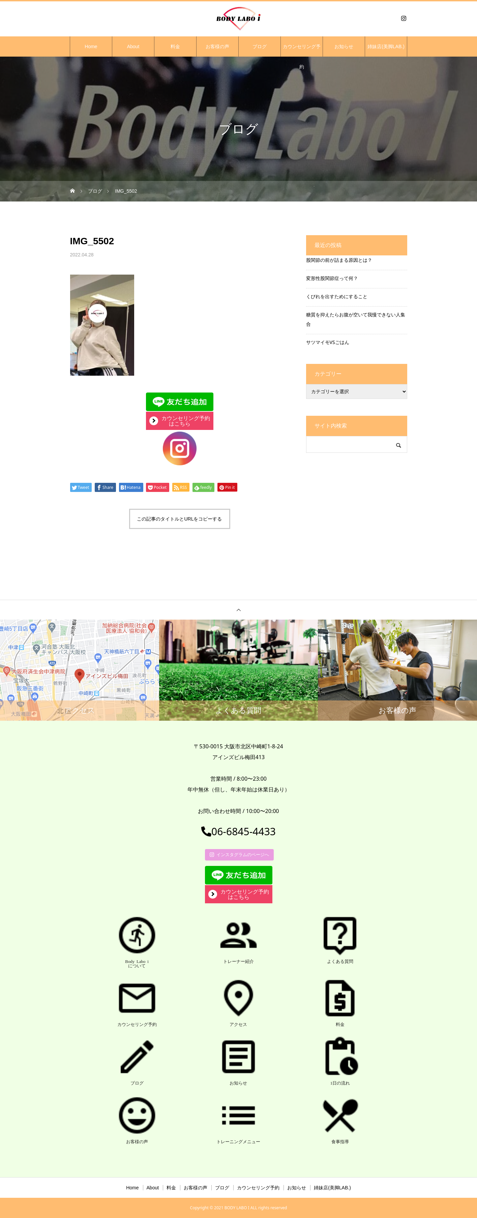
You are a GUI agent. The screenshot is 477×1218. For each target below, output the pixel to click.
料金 (175, 46)
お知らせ (343, 46)
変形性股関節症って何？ (332, 278)
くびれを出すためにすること (336, 296)
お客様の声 (217, 46)
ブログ (259, 46)
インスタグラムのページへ (239, 854)
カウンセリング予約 (302, 50)
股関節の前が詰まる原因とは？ (339, 260)
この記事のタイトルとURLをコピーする (179, 519)
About (133, 46)
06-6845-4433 (238, 831)
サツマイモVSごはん (327, 342)
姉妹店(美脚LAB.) (386, 46)
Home (91, 46)
